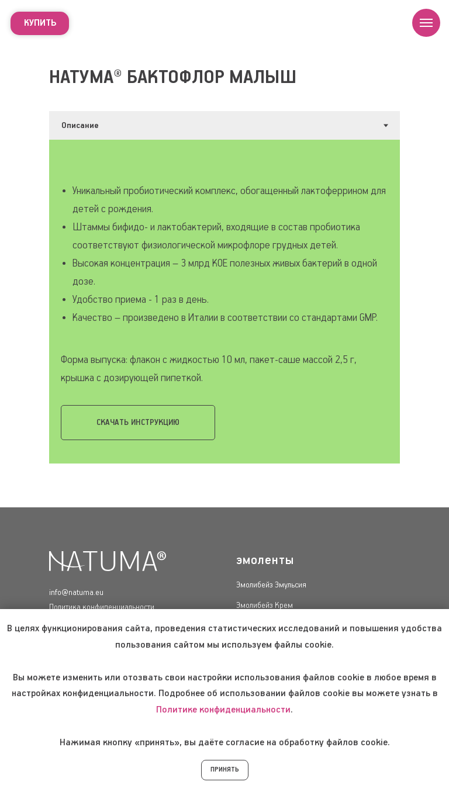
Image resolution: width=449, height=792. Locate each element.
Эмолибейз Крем (264, 605)
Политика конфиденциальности (101, 607)
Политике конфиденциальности (223, 709)
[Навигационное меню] (426, 23)
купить (40, 23)
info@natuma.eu (76, 592)
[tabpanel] (224, 302)
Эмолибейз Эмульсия (271, 585)
